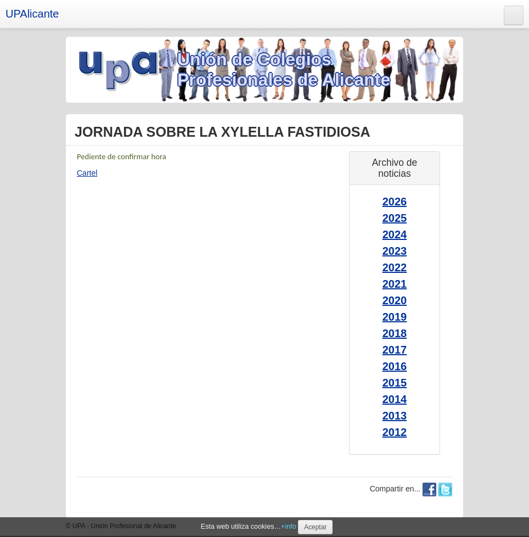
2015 (394, 383)
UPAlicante (32, 14)
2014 (394, 399)
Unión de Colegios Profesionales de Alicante (283, 69)
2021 (394, 284)
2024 (394, 234)
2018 (394, 333)
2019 (394, 317)
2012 (394, 432)
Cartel (87, 173)
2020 (394, 300)
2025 (394, 218)
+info (288, 526)
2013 (394, 416)
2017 (394, 350)
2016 (394, 366)
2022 (394, 267)
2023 (394, 251)
